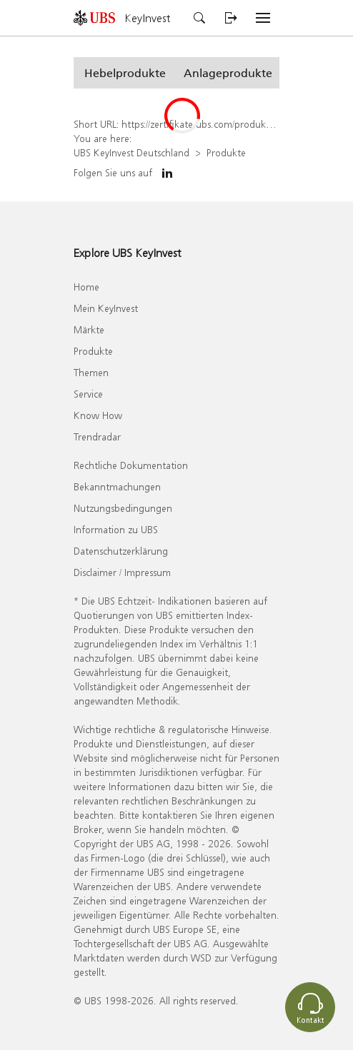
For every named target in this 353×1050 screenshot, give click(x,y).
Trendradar (97, 436)
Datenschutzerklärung (121, 550)
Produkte (226, 152)
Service (88, 393)
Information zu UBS (116, 529)
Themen (91, 372)
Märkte (89, 329)
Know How (98, 415)
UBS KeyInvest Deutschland (131, 152)
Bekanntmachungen (117, 486)
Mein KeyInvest (106, 308)
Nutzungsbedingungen (123, 508)
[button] (125, 73)
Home (86, 286)
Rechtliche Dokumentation (131, 465)
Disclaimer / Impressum (122, 572)
